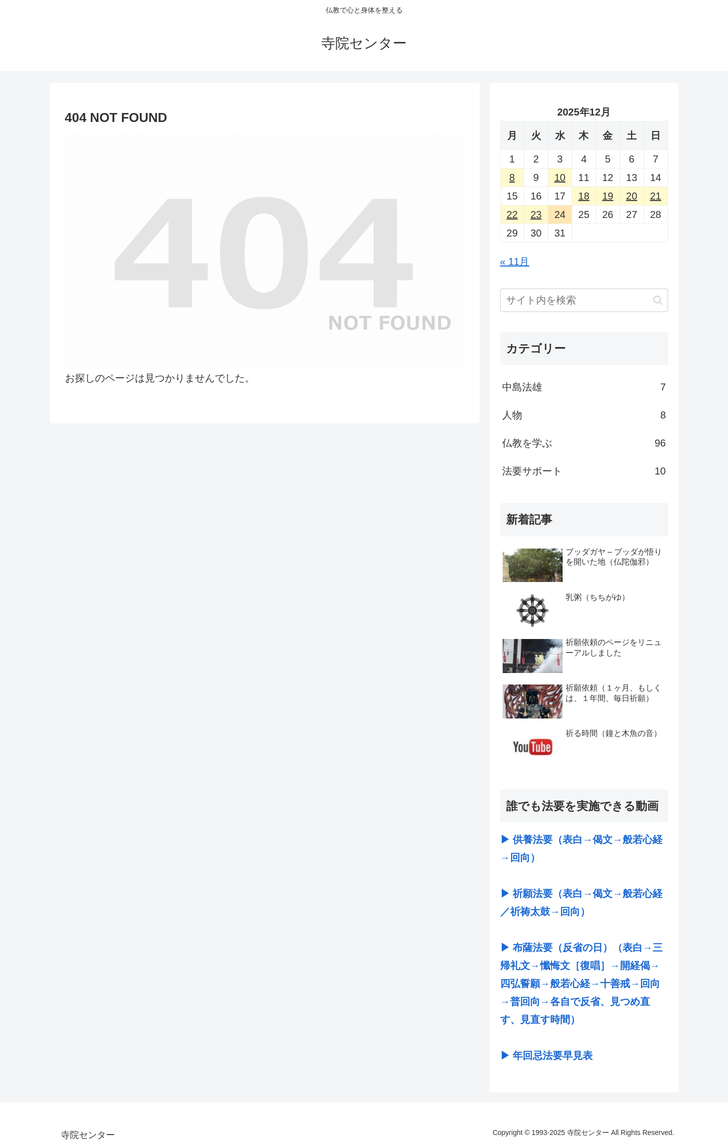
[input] (584, 300)
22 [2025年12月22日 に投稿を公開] (512, 214)
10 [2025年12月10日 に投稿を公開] (559, 177)
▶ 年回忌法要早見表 (546, 1055)
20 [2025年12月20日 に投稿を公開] (631, 196)
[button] (658, 300)
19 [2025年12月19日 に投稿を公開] (607, 196)
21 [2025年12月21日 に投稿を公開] (655, 196)
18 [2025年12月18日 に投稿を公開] (583, 196)
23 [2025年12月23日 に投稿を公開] (536, 214)
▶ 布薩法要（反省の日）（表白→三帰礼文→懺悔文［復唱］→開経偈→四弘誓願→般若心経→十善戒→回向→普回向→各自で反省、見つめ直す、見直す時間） (581, 983)
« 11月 (515, 261)
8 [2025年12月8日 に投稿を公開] (512, 177)
